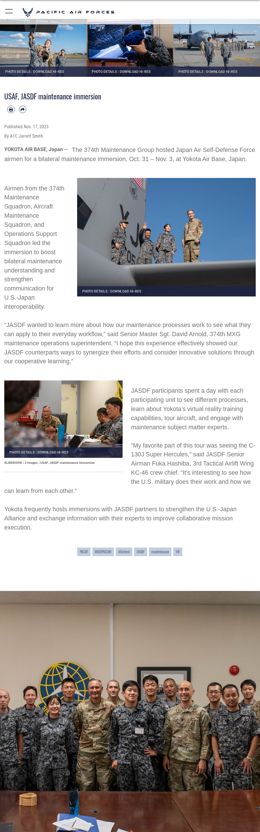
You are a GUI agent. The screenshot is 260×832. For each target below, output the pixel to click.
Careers (19, 809)
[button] (9, 12)
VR (178, 551)
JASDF (141, 551)
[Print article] (11, 109)
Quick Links (23, 792)
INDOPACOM (103, 551)
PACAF (84, 551)
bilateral (124, 551)
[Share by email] (23, 109)
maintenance (160, 551)
